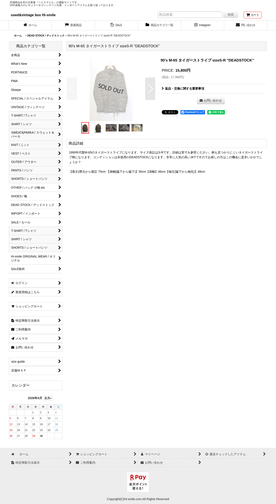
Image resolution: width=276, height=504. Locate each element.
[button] (72, 88)
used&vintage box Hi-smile (33, 15)
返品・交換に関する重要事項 (183, 88)
